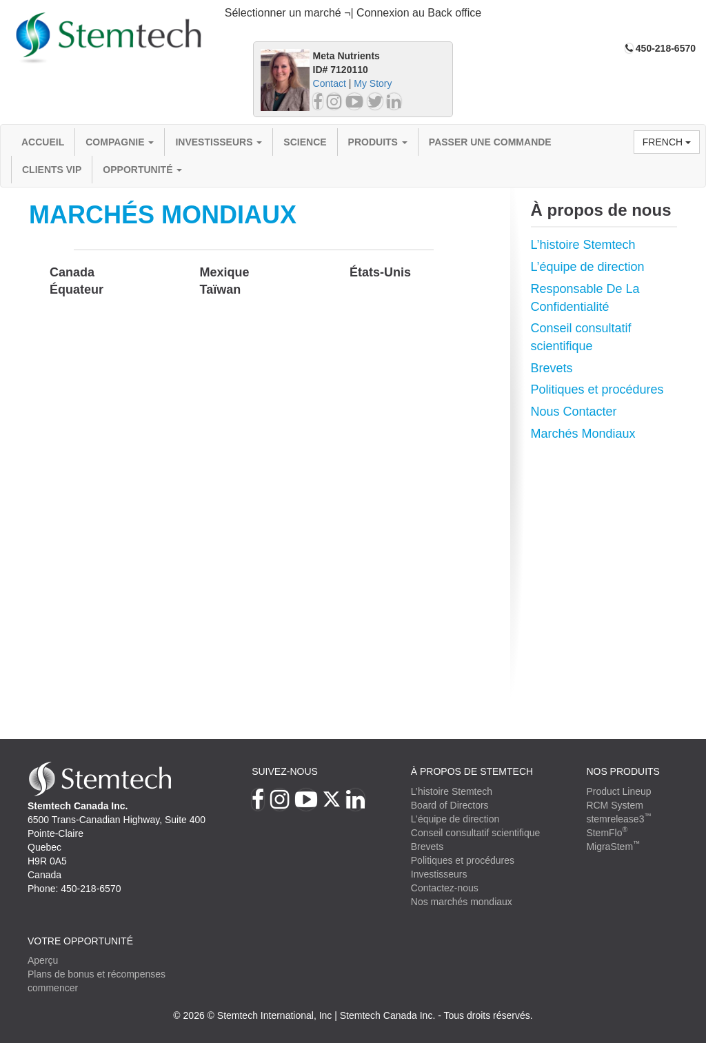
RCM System (614, 805)
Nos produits (623, 771)
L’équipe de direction (588, 267)
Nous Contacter (574, 411)
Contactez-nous (444, 887)
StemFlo (606, 832)
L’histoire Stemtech (583, 245)
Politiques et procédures (597, 389)
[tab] (353, 13)
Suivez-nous (285, 771)
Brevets (552, 368)
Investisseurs (218, 142)
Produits (377, 142)
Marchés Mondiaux (583, 434)
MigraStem (613, 846)
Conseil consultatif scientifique (476, 832)
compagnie (119, 142)
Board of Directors (450, 805)
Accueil (42, 142)
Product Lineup (618, 791)
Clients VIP (51, 169)
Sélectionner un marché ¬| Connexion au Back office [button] (353, 13)
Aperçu (43, 960)
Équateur (76, 289)
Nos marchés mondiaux (461, 901)
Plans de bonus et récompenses (96, 974)
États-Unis (380, 272)
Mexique (225, 272)
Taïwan (220, 289)
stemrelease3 (619, 818)
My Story (373, 83)
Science (304, 142)
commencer (53, 987)
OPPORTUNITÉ (142, 169)
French (667, 142)
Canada (72, 272)
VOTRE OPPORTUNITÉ (80, 940)
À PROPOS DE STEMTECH (472, 771)
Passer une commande (490, 142)
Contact (329, 83)
